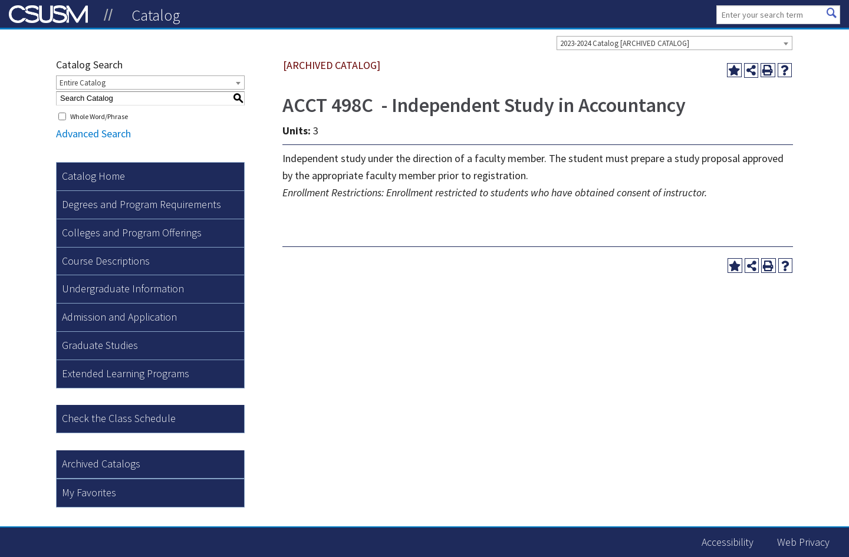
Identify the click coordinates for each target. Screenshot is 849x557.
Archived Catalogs (101, 463)
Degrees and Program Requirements (141, 204)
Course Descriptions (106, 261)
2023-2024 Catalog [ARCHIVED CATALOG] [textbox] (624, 43)
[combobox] (674, 43)
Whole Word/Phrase (99, 116)
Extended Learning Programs (125, 373)
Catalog (155, 15)
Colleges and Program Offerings (132, 232)
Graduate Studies (100, 345)
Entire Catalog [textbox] (83, 83)
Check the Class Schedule (119, 418)
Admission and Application (119, 317)
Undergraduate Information (123, 288)
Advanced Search (93, 133)
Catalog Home (93, 176)
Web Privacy (803, 542)
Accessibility (727, 542)
